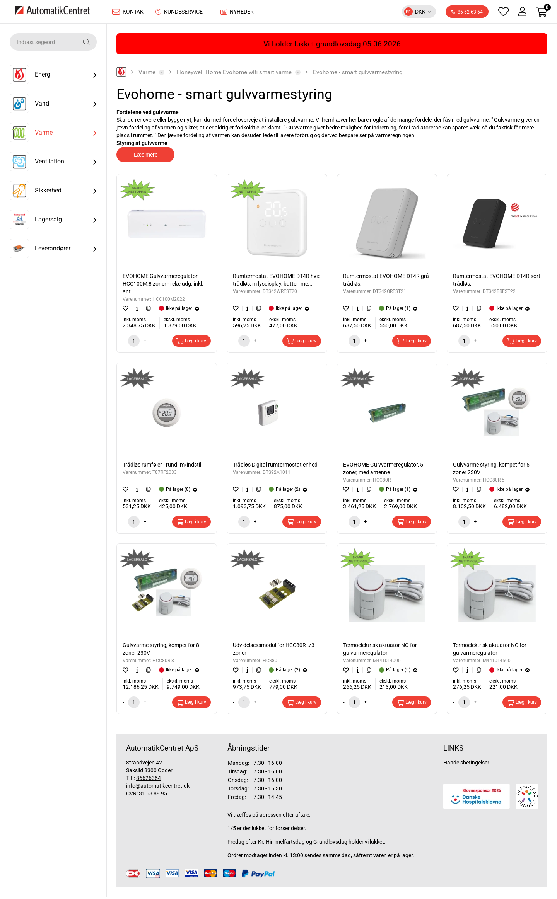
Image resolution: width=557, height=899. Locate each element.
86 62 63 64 (467, 13)
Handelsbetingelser (466, 764)
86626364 (148, 780)
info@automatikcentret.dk (158, 788)
